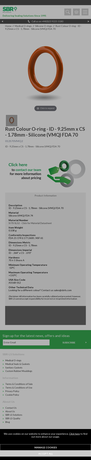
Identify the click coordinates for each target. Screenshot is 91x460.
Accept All (45, 453)
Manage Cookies (45, 447)
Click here (74, 433)
